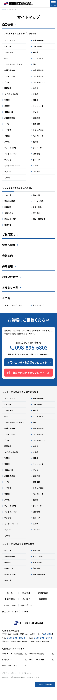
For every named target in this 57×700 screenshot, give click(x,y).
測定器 (35, 100)
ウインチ (7, 46)
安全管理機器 (38, 40)
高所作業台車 (9, 70)
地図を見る (47, 634)
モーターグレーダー (12, 165)
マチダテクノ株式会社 (36, 654)
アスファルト (9, 40)
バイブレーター (39, 136)
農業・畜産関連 (39, 219)
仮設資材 (36, 213)
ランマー (7, 171)
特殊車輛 (36, 124)
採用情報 (7, 266)
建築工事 (36, 195)
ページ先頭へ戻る (46, 684)
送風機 (7, 100)
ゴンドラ (7, 82)
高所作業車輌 (38, 70)
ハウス (7, 141)
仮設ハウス (8, 213)
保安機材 (36, 153)
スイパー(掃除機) (11, 94)
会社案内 (7, 255)
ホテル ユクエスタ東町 (9, 666)
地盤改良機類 (9, 118)
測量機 (7, 106)
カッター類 (8, 52)
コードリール (9, 76)
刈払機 (35, 52)
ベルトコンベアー (11, 153)
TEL (13, 638)
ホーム (4, 9)
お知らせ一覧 (10, 287)
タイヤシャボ (38, 106)
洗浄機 (35, 94)
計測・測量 (37, 207)
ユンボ (35, 165)
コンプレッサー (39, 82)
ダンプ (35, 112)
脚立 (6, 58)
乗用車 (35, 88)
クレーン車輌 (38, 58)
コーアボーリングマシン (14, 64)
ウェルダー (37, 46)
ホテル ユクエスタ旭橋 (36, 660)
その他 (7, 177)
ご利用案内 (8, 234)
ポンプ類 (7, 159)
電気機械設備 (9, 201)
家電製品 (7, 207)
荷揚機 (7, 136)
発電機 (35, 141)
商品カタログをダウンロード (28, 372)
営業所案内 (8, 245)
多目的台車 (8, 112)
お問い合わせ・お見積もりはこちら (27, 362)
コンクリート (38, 76)
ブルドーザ (37, 147)
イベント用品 (38, 201)
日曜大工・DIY (10, 219)
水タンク (36, 159)
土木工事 (7, 195)
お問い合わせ (10, 277)
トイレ (7, 124)
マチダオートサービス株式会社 (12, 654)
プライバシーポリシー (13, 305)
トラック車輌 (38, 130)
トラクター (8, 130)
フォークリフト (10, 147)
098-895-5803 (28, 348)
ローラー (36, 171)
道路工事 (7, 225)
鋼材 (34, 64)
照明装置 (7, 88)
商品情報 (7, 24)
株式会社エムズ (7, 660)
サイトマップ (38, 305)
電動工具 (36, 118)
